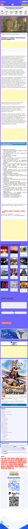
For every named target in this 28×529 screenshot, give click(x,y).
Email (15, 310)
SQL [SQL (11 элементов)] (13, 460)
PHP (3, 437)
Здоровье (3, 422)
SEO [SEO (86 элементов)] (11, 460)
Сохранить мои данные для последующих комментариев (12, 315)
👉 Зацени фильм (14, 404)
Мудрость (3, 426)
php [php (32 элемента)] (8, 460)
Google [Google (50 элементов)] (5, 458)
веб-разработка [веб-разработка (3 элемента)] (6, 464)
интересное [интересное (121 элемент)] (20, 464)
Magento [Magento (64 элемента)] (17, 458)
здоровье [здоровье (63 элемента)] (15, 464)
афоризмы (6, 211)
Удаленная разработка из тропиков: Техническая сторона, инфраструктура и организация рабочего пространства (14, 526)
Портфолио (4, 427)
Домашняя (3, 33)
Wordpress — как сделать (6, 414)
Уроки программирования (6, 432)
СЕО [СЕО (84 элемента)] (7, 462)
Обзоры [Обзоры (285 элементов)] (3, 462)
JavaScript (4, 435)
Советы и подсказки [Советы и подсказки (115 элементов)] (13, 462)
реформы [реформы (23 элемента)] (2, 468)
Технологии (4, 431)
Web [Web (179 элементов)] (16, 460)
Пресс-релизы (4, 428)
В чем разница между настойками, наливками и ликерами (14, 277)
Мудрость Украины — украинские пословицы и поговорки (14, 267)
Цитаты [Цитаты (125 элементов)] (19, 462)
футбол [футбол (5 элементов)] (13, 468)
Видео (21, 528)
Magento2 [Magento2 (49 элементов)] (22, 458)
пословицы (23, 211)
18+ (2, 410)
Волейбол (4, 419)
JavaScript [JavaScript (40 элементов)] (13, 458)
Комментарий (3, 301)
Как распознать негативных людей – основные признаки (4, 255)
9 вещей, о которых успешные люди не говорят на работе (4, 267)
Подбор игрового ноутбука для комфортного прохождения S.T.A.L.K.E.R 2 (23, 278)
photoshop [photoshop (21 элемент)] (5, 460)
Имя (2, 310)
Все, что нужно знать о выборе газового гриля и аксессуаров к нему (23, 267)
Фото (2, 440)
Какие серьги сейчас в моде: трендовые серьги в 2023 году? (14, 290)
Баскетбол (4, 418)
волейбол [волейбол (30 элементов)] (11, 464)
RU (23, 1)
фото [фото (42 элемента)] (6, 468)
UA (26, 1)
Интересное (8, 33)
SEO (2, 413)
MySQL (4, 436)
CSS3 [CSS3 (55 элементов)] (2, 458)
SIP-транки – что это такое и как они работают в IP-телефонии (12, 448)
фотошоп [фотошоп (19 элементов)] (9, 468)
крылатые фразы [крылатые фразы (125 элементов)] (10, 466)
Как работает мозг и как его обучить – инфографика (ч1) (24, 255)
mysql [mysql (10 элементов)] (25, 458)
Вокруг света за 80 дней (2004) (6, 399)
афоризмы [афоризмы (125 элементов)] (24, 462)
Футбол (4, 420)
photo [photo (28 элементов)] (2, 460)
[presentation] (7, 319)
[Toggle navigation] (2, 5)
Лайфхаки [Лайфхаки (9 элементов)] (24, 460)
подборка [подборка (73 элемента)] (16, 466)
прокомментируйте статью (8, 215)
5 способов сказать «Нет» (4, 290)
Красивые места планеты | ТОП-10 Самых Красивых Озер (4, 277)
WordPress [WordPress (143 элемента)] (20, 460)
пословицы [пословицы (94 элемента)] (21, 466)
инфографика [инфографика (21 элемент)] (3, 466)
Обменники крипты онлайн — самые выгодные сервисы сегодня (24, 290)
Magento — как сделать (5, 411)
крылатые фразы (17, 211)
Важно (3, 415)
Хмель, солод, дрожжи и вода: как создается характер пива (11, 447)
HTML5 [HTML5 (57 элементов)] (9, 458)
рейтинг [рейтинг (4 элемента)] (26, 466)
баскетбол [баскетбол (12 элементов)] (2, 464)
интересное (11, 211)
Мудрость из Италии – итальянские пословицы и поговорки (14, 255)
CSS (3, 433)
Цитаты (3, 212)
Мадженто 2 (4, 424)
